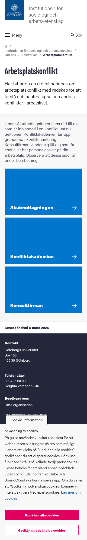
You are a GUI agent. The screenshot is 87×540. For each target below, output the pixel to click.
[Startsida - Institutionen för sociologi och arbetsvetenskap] (43, 14)
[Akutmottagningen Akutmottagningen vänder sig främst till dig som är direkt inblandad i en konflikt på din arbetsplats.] (43, 192)
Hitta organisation (19, 404)
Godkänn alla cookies (42, 515)
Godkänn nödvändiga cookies (42, 530)
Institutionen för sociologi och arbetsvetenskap (38, 50)
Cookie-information (27, 419)
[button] (33, 35)
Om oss (10, 54)
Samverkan (30, 54)
